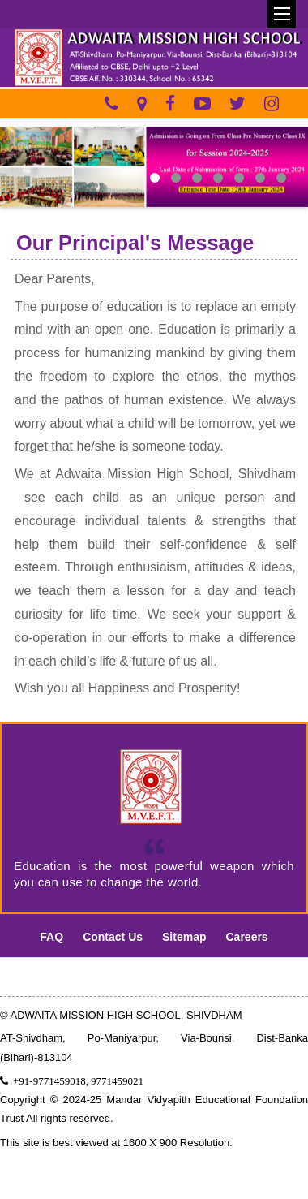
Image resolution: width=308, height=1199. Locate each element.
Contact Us (113, 936)
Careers (247, 936)
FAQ (51, 936)
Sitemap (184, 936)
